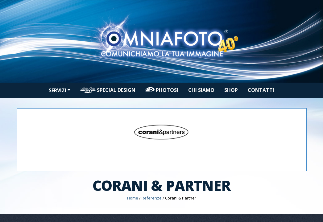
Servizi (59, 90)
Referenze (152, 198)
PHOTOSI (161, 90)
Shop (231, 90)
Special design (107, 90)
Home (132, 198)
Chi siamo (201, 90)
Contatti (261, 90)
